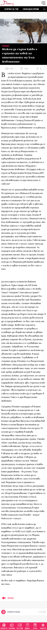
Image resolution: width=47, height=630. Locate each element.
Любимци (5, 46)
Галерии (12, 625)
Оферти (43, 625)
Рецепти (4, 625)
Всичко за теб (11, 9)
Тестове (19, 625)
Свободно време (31, 9)
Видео (27, 625)
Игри (35, 625)
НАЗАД (7, 598)
